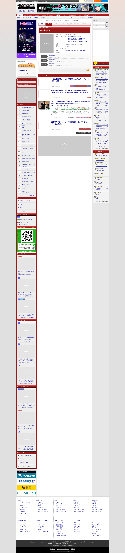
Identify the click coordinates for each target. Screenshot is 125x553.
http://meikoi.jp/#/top (71, 34)
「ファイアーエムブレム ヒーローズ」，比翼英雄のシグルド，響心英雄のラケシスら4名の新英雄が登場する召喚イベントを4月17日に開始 (102, 103)
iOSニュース (59, 522)
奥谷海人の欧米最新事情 (28, 107)
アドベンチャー (70, 46)
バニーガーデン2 (100, 160)
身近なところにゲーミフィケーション (28, 185)
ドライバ (22, 211)
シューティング (96, 530)
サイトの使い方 (35, 1)
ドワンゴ (68, 36)
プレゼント (82, 17)
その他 (94, 533)
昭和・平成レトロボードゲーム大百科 (28, 165)
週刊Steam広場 (25, 138)
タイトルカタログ (43, 511)
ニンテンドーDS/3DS (42, 520)
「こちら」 (71, 543)
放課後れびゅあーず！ (27, 192)
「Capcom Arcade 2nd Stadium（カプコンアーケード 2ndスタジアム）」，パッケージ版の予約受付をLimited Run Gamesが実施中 (102, 88)
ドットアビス (99, 183)
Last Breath (98, 174)
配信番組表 (90, 17)
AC (79, 15)
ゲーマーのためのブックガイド (28, 151)
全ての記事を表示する (84, 133)
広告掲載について (24, 462)
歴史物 (76, 50)
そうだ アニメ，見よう (27, 148)
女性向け (58, 15)
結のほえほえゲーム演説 (28, 155)
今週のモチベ (25, 113)
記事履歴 (97, 1)
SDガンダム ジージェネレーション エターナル (101, 165)
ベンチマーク (78, 531)
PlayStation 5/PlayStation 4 (26, 222)
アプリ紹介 (59, 530)
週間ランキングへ (104, 146)
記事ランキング (24, 513)
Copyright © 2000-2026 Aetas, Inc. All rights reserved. (62, 551)
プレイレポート (60, 504)
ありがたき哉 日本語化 (27, 181)
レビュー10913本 (22, 11)
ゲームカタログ (96, 535)
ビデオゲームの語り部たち (28, 172)
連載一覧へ (32, 195)
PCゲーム (22, 216)
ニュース (22, 73)
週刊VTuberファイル (27, 123)
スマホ (51, 15)
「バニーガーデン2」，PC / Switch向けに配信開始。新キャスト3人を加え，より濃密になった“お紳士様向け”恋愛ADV (102, 142)
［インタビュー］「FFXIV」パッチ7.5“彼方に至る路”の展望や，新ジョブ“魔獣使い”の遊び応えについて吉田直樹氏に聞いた (26, 405)
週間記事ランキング (25, 200)
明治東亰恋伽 (52, 55)
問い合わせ (44, 1)
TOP (19, 15)
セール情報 (59, 528)
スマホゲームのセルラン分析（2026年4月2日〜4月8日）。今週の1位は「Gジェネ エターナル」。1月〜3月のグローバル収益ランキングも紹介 (102, 73)
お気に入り (90, 1)
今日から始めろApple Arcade (28, 158)
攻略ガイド (43, 17)
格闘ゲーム (95, 526)
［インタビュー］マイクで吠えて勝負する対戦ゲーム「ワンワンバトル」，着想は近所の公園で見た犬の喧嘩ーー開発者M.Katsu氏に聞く (26, 448)
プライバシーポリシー (25, 455)
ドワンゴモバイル (70, 38)
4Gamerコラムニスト (27, 169)
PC (25, 15)
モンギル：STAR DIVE (101, 155)
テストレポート (78, 524)
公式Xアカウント (25, 1)
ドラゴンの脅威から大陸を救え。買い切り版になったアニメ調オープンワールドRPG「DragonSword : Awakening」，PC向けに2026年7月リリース (102, 111)
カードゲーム (96, 528)
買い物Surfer (25, 178)
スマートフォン (58, 520)
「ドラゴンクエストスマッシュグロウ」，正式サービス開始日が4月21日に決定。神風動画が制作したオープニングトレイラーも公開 (102, 134)
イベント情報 (96, 524)
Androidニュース (60, 524)
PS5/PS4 (37, 15)
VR (64, 15)
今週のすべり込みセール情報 (28, 135)
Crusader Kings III (100, 170)
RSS (18, 1)
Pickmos (98, 198)
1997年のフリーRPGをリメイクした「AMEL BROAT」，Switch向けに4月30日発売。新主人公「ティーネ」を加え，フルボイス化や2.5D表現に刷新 (102, 96)
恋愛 (72, 50)
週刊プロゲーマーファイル (28, 116)
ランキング (105, 1)
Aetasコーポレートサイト (26, 466)
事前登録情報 (59, 526)
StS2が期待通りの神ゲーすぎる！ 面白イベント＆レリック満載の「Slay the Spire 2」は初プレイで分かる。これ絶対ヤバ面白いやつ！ (26, 360)
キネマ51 (24, 188)
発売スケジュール (43, 509)
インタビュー (58, 17)
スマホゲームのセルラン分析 (28, 130)
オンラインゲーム (27, 17)
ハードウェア (72, 15)
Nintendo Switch (23, 224)
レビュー (50, 17)
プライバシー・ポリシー (63, 549)
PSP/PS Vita (94, 500)
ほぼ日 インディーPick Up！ (28, 141)
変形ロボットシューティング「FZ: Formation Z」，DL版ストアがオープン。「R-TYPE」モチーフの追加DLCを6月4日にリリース (102, 119)
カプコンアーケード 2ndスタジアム (102, 189)
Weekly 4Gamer (25, 110)
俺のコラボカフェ (26, 161)
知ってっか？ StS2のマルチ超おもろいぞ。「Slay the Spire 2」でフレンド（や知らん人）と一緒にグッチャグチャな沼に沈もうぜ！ (26, 339)
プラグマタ (98, 194)
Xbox (30, 15)
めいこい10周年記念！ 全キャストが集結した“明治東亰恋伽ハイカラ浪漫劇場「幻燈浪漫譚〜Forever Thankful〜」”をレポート (70, 104)
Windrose (98, 179)
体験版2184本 (31, 11)
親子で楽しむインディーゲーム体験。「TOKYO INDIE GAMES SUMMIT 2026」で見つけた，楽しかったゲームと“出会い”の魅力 (26, 273)
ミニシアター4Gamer (27, 175)
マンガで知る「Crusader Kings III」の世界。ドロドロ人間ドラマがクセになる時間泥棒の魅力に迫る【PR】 (26, 294)
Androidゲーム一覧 (61, 535)
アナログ (86, 15)
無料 (84, 50)
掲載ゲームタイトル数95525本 (26, 10)
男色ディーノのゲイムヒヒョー (28, 126)
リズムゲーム (96, 531)
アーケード (94, 520)
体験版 (21, 506)
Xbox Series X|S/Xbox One (26, 219)
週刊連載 (36, 17)
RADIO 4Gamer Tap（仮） (28, 145)
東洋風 (80, 50)
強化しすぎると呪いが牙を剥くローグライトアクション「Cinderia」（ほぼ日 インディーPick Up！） (102, 126)
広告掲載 (73, 549)
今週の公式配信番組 (26, 120)
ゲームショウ (74, 17)
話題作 (18, 17)
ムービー (66, 17)
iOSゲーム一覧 (60, 533)
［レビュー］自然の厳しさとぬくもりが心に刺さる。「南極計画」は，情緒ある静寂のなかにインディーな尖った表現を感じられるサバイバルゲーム (26, 382)
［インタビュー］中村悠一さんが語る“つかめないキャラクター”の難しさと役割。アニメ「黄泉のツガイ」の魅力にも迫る (26, 427)
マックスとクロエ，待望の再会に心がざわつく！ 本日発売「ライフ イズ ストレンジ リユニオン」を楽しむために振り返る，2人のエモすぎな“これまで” (26, 315)
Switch (44, 15)
